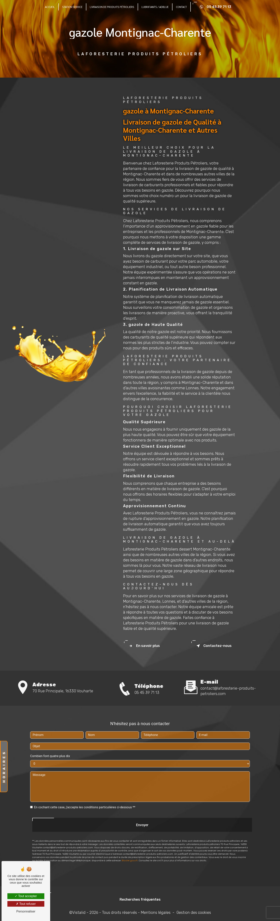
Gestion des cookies (193, 912)
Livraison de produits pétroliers (112, 7)
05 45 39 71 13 (214, 6)
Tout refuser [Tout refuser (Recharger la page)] (26, 903)
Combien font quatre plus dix (50, 745)
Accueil (50, 7)
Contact (181, 7)
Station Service (72, 7)
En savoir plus (144, 646)
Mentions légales (156, 912)
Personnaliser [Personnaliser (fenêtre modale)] (25, 911)
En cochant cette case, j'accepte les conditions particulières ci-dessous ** (84, 796)
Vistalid (79, 912)
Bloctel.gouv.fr (129, 849)
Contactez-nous (213, 646)
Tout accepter (26, 896)
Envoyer (142, 814)
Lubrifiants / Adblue (155, 7)
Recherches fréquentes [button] (140, 899)
